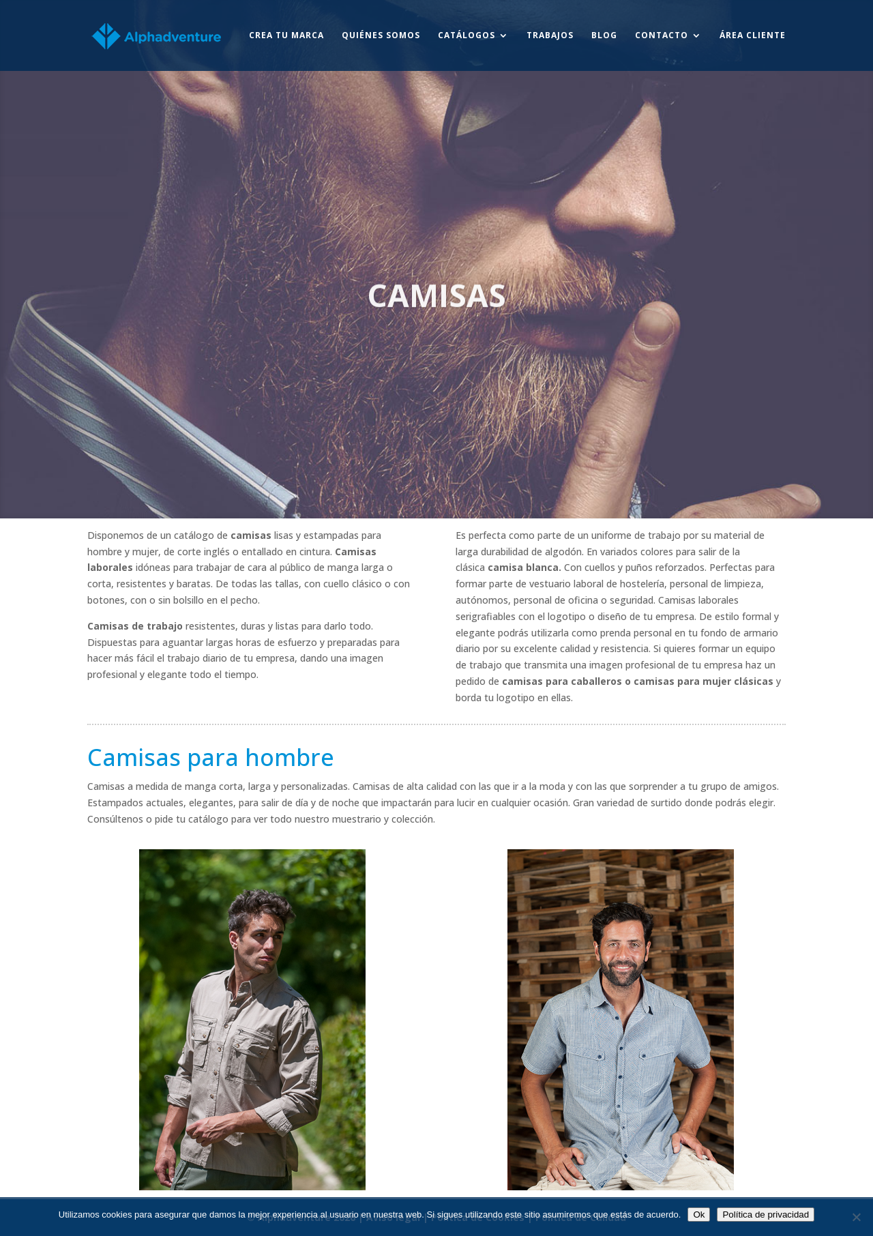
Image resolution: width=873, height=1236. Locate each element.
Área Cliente (753, 36)
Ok (699, 1214)
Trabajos (550, 36)
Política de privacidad (765, 1214)
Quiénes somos (381, 36)
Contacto (661, 36)
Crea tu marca (286, 36)
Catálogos (466, 36)
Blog (604, 36)
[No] (856, 1217)
